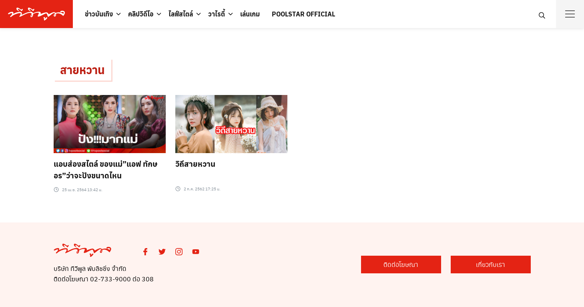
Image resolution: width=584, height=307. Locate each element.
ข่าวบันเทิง (99, 13)
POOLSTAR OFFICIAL (303, 13)
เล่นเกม (250, 13)
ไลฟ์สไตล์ (181, 13)
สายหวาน (82, 69)
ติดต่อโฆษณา (400, 264)
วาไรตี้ (216, 13)
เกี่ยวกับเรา (490, 264)
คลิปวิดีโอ (140, 13)
